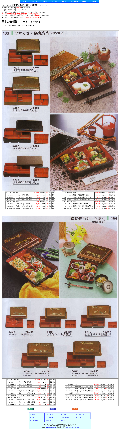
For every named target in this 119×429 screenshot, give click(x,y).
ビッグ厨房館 (49, 414)
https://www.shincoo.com (72, 427)
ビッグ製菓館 (49, 417)
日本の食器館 (65, 417)
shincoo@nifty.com (51, 427)
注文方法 (84, 1)
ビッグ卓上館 (80, 414)
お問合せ (94, 1)
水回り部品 (35, 1)
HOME (25, 1)
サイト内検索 (74, 1)
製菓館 (32, 417)
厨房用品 (44, 1)
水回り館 (78, 417)
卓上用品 (54, 1)
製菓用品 (64, 1)
